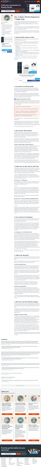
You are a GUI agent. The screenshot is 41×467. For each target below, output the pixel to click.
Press (10, 462)
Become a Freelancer (12, 463)
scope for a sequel (36, 325)
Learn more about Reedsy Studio (27, 82)
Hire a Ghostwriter (4, 464)
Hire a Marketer (3, 463)
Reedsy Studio (27, 459)
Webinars (18, 464)
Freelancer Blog (19, 465)
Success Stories (11, 464)
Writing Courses (19, 462)
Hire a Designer (3, 462)
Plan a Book (26, 462)
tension (35, 168)
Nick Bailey (6, 22)
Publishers (34, 463)
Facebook (9, 51)
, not (34, 123)
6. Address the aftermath (5, 32)
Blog (25, 1)
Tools (35, 1)
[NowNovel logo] (1, 2)
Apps (10, 1)
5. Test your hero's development (6, 31)
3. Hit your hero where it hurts (6, 27)
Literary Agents (34, 462)
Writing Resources (27, 464)
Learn (32, 1)
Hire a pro (28, 1)
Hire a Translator (3, 465)
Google (4, 51)
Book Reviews (34, 459)
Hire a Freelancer (3, 459)
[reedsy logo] (5, 1)
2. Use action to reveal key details (7, 26)
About (10, 459)
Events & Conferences (20, 463)
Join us (38, 1)
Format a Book (27, 463)
